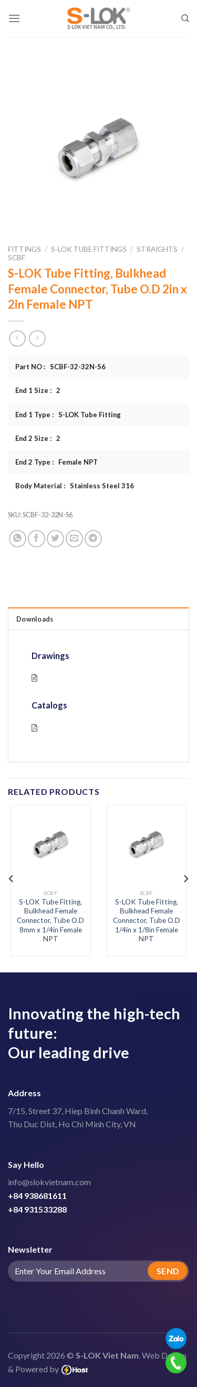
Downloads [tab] (34, 619)
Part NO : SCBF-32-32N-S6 (60, 366)
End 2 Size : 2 (37, 438)
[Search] (185, 18)
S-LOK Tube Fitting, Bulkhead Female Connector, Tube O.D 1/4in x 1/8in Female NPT (146, 920)
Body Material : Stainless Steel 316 (74, 485)
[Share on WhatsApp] (17, 538)
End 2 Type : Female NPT (56, 462)
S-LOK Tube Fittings (89, 249)
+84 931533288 (37, 1209)
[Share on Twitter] (55, 538)
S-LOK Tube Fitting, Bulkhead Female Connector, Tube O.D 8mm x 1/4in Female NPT (50, 920)
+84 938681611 (37, 1196)
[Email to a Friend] (74, 538)
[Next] (185, 878)
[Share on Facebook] (36, 538)
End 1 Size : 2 (37, 390)
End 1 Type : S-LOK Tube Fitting (68, 414)
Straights (157, 249)
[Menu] (14, 18)
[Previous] (11, 878)
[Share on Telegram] (93, 538)
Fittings (24, 249)
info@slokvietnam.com (49, 1182)
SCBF (16, 257)
